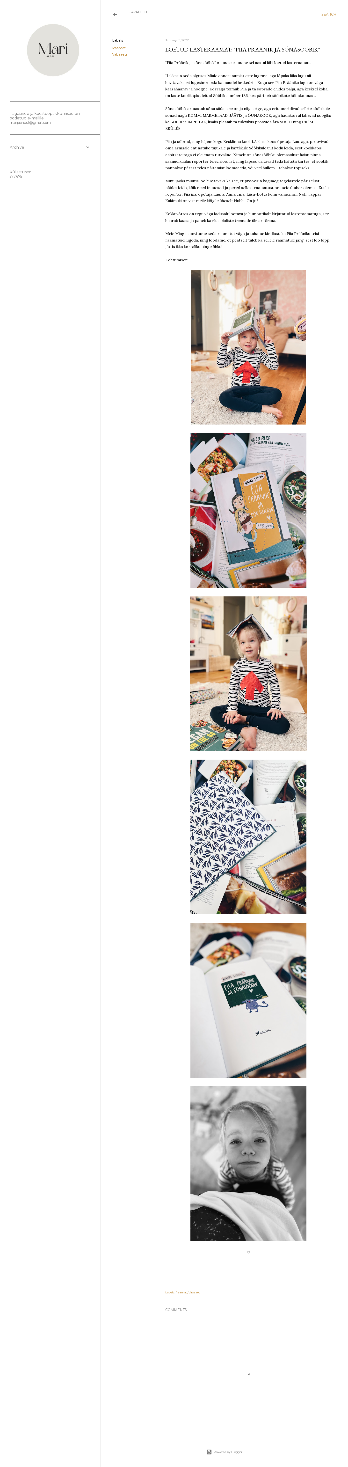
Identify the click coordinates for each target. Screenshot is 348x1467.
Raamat (119, 48)
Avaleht (139, 12)
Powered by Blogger (224, 1452)
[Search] (328, 14)
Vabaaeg (119, 54)
